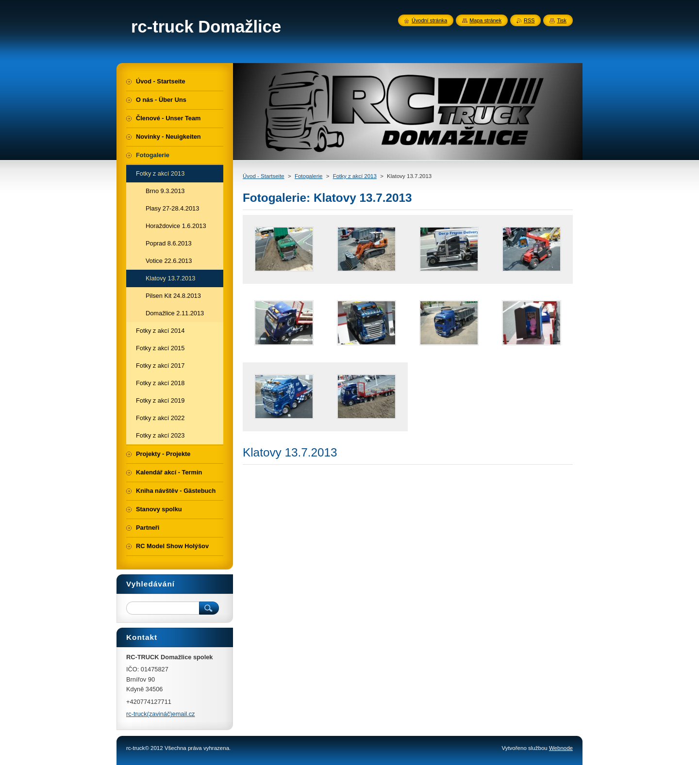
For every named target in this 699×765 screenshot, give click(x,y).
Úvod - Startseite (263, 176)
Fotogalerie (309, 176)
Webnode (561, 748)
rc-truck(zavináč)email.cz (160, 713)
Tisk (561, 20)
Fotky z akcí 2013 (355, 176)
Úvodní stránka (429, 20)
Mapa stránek (485, 20)
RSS (529, 20)
